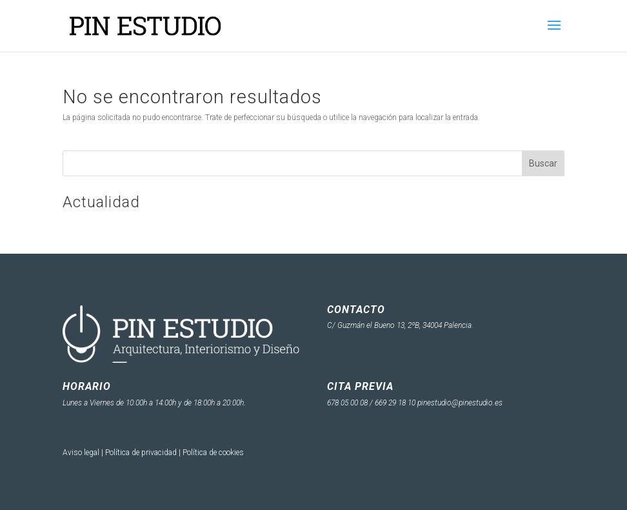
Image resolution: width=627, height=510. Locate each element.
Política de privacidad (141, 452)
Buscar (543, 163)
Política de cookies (213, 452)
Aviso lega (80, 452)
